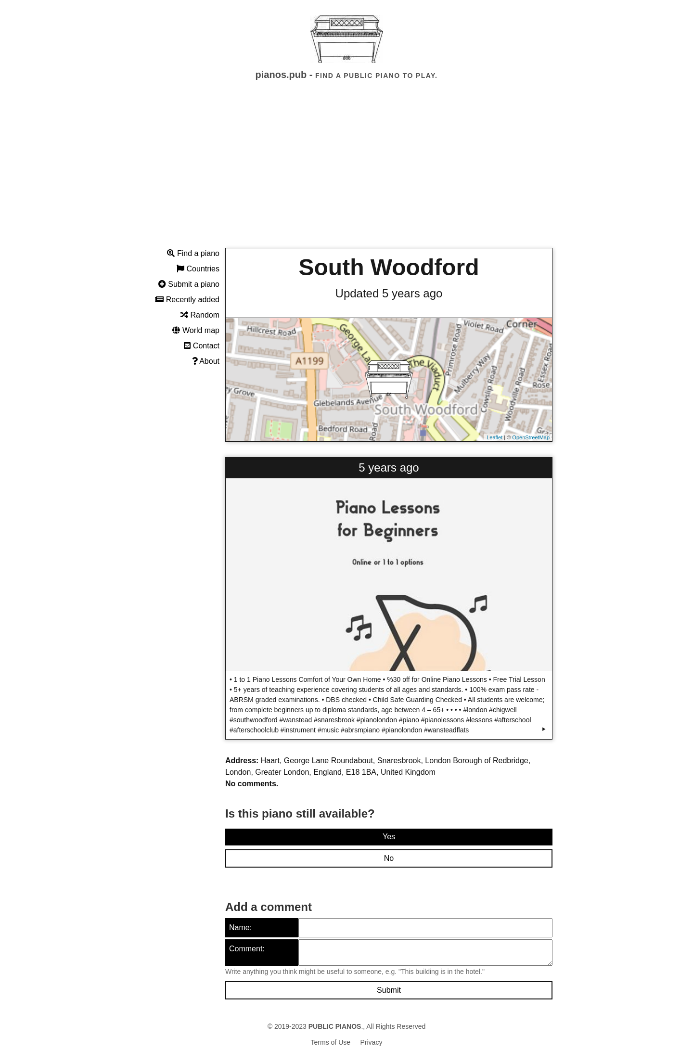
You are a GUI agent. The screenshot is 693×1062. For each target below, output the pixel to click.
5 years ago (389, 467)
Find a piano (193, 253)
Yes (389, 836)
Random (199, 315)
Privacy (371, 1042)
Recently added (187, 299)
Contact (201, 346)
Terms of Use (330, 1042)
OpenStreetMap (531, 437)
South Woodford (389, 267)
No (389, 858)
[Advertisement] (346, 172)
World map (195, 330)
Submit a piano (188, 284)
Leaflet (494, 437)
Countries (198, 269)
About (205, 361)
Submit (389, 990)
